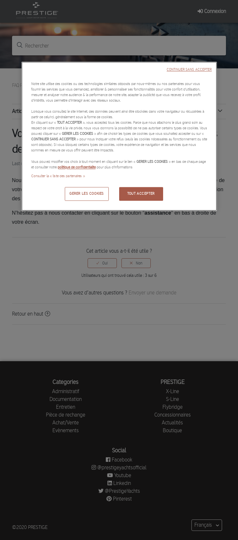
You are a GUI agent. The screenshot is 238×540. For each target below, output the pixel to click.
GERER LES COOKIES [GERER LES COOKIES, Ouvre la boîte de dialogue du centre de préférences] (86, 193)
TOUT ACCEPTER (140, 193)
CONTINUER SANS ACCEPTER (189, 69)
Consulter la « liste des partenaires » (58, 176)
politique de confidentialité (77, 167)
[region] (119, 136)
